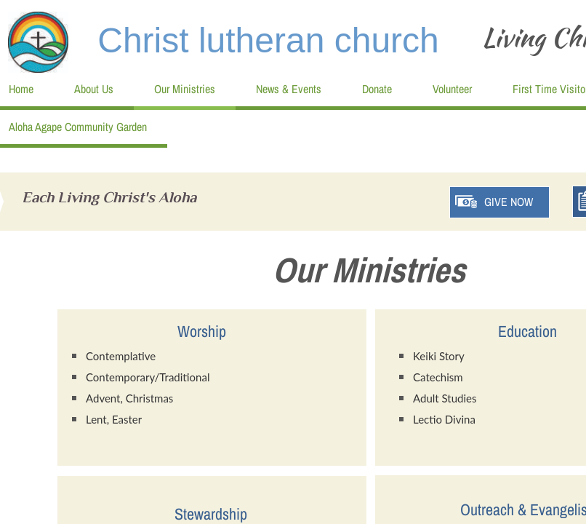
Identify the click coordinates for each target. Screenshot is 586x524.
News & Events (288, 89)
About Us (93, 89)
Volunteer (452, 89)
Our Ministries (184, 89)
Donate (377, 89)
